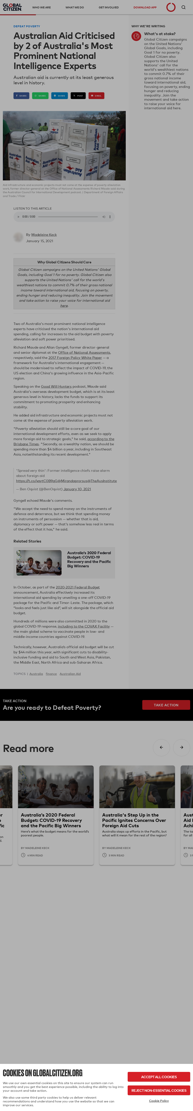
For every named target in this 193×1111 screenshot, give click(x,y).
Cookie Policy (159, 1101)
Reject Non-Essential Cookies (158, 1090)
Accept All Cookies (159, 1076)
